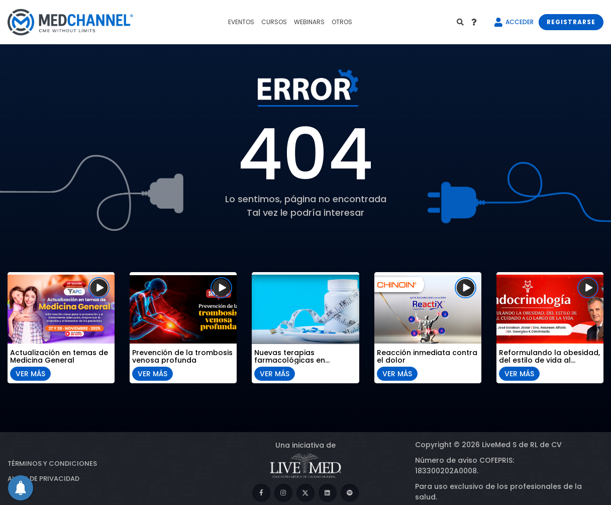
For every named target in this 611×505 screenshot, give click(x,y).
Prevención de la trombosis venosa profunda (182, 355)
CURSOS (274, 22)
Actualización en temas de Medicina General (59, 355)
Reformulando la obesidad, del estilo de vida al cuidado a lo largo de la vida (549, 355)
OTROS (342, 22)
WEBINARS (309, 22)
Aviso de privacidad (43, 478)
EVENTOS (241, 22)
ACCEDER (519, 22)
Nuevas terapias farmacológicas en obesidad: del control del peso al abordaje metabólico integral (300, 355)
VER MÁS (30, 372)
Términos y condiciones (52, 463)
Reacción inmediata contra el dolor (427, 355)
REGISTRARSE (571, 22)
